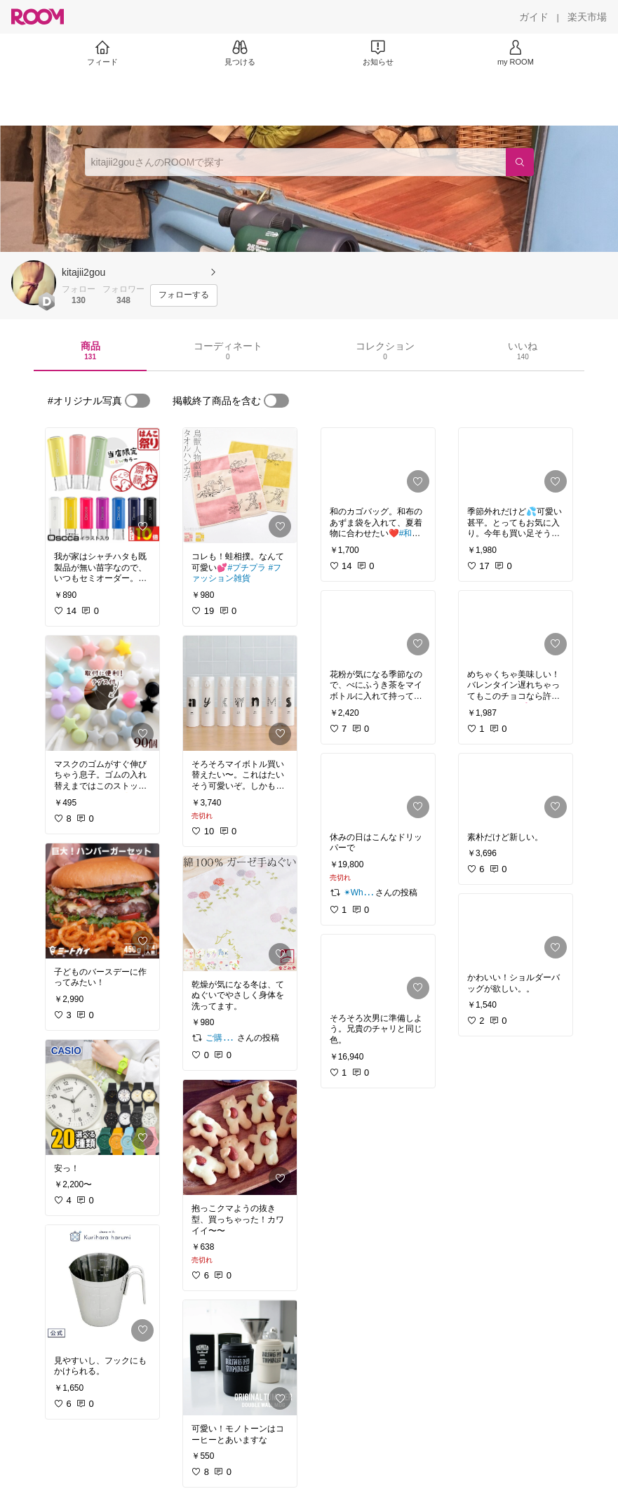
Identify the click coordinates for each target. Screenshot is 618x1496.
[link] (102, 485)
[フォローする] (183, 295)
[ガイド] (534, 17)
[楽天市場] (587, 17)
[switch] (137, 401)
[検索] (520, 162)
